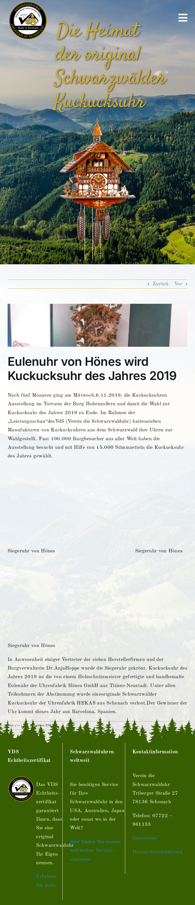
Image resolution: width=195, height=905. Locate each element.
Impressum (144, 838)
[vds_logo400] (27, 2)
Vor (178, 284)
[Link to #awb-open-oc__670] (182, 18)
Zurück (161, 284)
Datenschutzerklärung (157, 852)
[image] (97, 325)
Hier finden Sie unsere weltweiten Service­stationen (95, 850)
